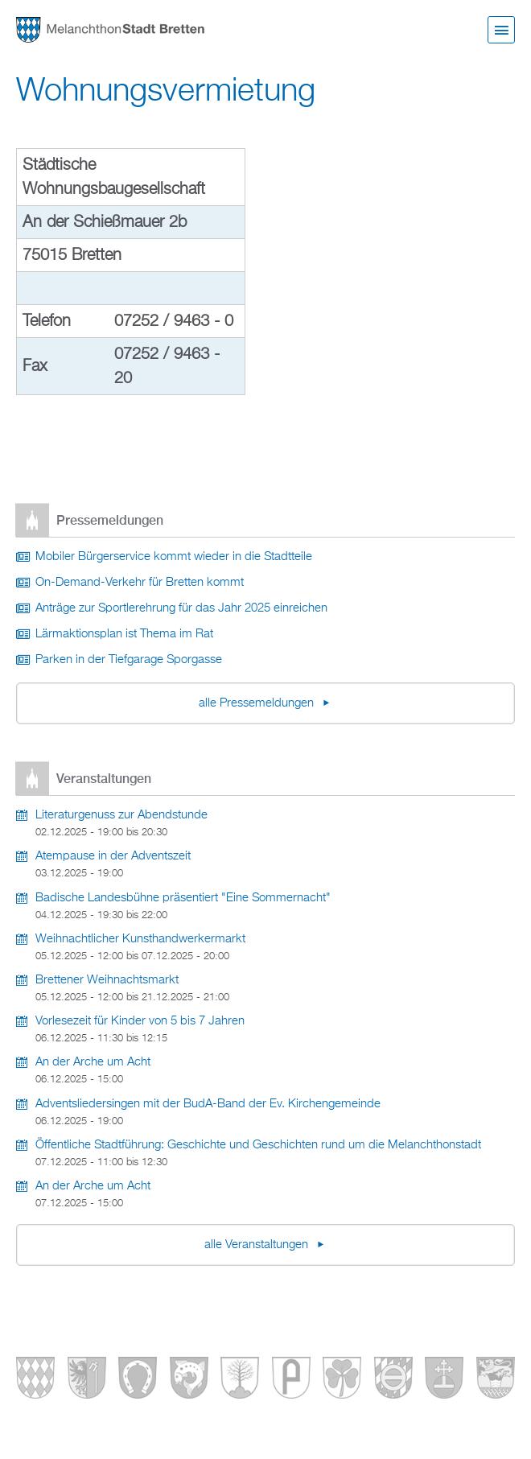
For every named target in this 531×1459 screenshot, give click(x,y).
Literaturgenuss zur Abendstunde (121, 815)
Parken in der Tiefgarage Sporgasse (128, 660)
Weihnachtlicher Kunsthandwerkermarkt (140, 939)
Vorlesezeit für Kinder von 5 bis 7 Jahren (140, 1021)
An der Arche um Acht (92, 1062)
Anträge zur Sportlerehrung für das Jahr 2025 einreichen (181, 608)
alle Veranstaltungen (257, 1245)
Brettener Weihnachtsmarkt (107, 980)
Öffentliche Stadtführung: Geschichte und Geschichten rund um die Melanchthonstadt (258, 1145)
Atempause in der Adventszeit (113, 856)
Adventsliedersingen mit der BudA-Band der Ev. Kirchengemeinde (208, 1104)
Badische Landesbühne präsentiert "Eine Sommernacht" (183, 898)
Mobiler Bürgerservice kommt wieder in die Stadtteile (173, 557)
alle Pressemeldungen (258, 703)
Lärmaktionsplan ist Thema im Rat (124, 634)
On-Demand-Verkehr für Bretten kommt (139, 582)
